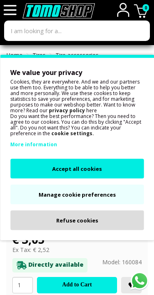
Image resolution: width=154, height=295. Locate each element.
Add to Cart (77, 284)
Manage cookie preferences (77, 194)
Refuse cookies (77, 220)
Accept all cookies (77, 168)
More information (33, 144)
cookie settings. (72, 133)
